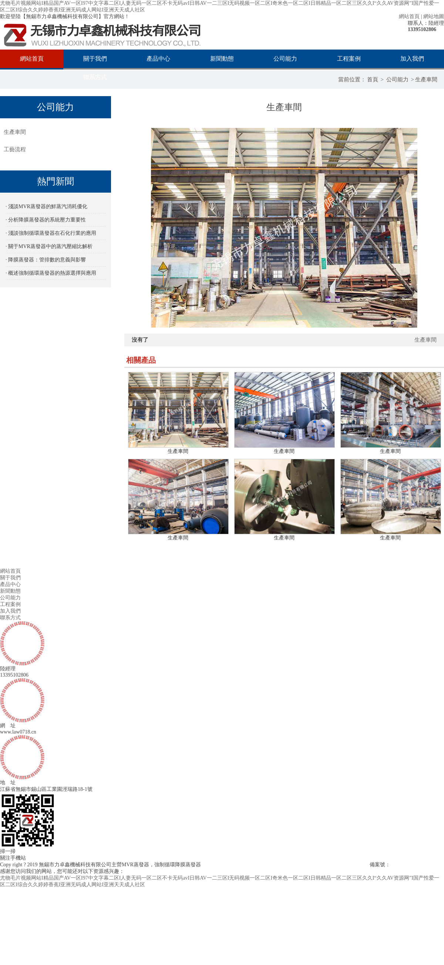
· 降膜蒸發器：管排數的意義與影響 (46, 260)
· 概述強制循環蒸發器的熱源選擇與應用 (51, 273)
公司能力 (285, 58)
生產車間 (426, 79)
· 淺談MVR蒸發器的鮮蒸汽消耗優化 (46, 206)
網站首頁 (409, 16)
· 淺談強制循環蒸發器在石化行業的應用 (51, 233)
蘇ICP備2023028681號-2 (417, 864)
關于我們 (95, 58)
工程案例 (349, 58)
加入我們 (412, 58)
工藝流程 (15, 149)
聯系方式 (95, 77)
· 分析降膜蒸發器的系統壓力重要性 (46, 220)
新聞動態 (222, 58)
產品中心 (158, 58)
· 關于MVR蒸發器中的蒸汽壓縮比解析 (49, 246)
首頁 (372, 79)
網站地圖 (433, 16)
